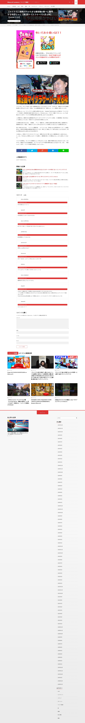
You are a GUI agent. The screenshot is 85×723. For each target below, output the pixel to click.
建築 (26, 6)
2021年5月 (60, 606)
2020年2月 (60, 656)
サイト (17, 340)
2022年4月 (60, 570)
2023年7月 (60, 521)
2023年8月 (60, 517)
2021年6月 (60, 603)
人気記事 (14, 6)
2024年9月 (60, 474)
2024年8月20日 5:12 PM (22, 202)
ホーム (8, 6)
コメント (18, 317)
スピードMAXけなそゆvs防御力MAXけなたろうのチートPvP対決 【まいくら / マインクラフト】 (45, 169)
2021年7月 (60, 600)
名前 (17, 330)
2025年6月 (60, 445)
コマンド (41, 6)
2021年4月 (60, 610)
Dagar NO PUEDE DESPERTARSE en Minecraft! (17, 373)
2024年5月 (60, 487)
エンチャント (34, 6)
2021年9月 (60, 593)
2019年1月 (60, 673)
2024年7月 (60, 481)
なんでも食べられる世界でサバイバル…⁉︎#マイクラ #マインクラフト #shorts (40, 176)
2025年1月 (60, 461)
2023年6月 (60, 524)
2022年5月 (60, 567)
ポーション (47, 6)
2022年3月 (60, 573)
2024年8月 (60, 478)
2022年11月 (60, 547)
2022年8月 (60, 557)
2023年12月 (60, 504)
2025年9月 (60, 435)
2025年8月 (60, 438)
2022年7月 (60, 560)
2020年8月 (60, 636)
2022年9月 (60, 554)
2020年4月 (60, 649)
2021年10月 (60, 590)
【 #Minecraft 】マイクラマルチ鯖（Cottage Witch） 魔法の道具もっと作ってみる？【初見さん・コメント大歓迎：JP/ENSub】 (18, 402)
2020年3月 (60, 653)
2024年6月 (60, 484)
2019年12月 (60, 663)
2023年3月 (60, 534)
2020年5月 (60, 646)
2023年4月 (60, 530)
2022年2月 (60, 577)
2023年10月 (60, 511)
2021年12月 (60, 583)
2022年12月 (60, 544)
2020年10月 (60, 630)
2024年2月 (60, 497)
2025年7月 (60, 441)
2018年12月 (60, 676)
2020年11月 (60, 626)
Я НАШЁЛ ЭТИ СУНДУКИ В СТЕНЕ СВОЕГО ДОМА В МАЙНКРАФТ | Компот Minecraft (41, 401)
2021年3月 (60, 613)
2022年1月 (60, 580)
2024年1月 (60, 501)
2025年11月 (60, 428)
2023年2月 (60, 537)
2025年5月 (60, 448)
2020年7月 (60, 640)
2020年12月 (60, 623)
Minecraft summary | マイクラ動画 (22, 720)
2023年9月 (60, 514)
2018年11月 (60, 679)
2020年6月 (60, 643)
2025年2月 (60, 458)
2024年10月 (60, 471)
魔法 (22, 6)
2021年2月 (60, 616)
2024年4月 (60, 491)
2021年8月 (60, 597)
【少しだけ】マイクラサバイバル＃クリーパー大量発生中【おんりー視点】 (40, 183)
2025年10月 (60, 431)
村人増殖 (53, 6)
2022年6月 (60, 564)
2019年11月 (60, 666)
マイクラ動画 (60, 699)
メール (17, 335)
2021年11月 (60, 587)
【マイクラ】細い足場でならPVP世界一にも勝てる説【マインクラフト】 (66, 373)
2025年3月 (60, 454)
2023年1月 (60, 540)
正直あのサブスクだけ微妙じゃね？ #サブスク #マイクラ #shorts (66, 400)
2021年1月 (60, 620)
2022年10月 (60, 550)
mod (18, 6)
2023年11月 (60, 507)
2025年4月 (60, 451)
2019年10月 (60, 669)
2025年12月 (60, 425)
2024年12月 (60, 464)
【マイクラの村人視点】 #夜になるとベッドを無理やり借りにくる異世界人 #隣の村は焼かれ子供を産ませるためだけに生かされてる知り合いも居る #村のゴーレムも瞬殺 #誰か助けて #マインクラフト (42, 376)
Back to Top (42, 412)
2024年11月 (60, 468)
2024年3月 (60, 494)
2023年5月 (60, 527)
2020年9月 (60, 633)
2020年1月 (60, 659)
